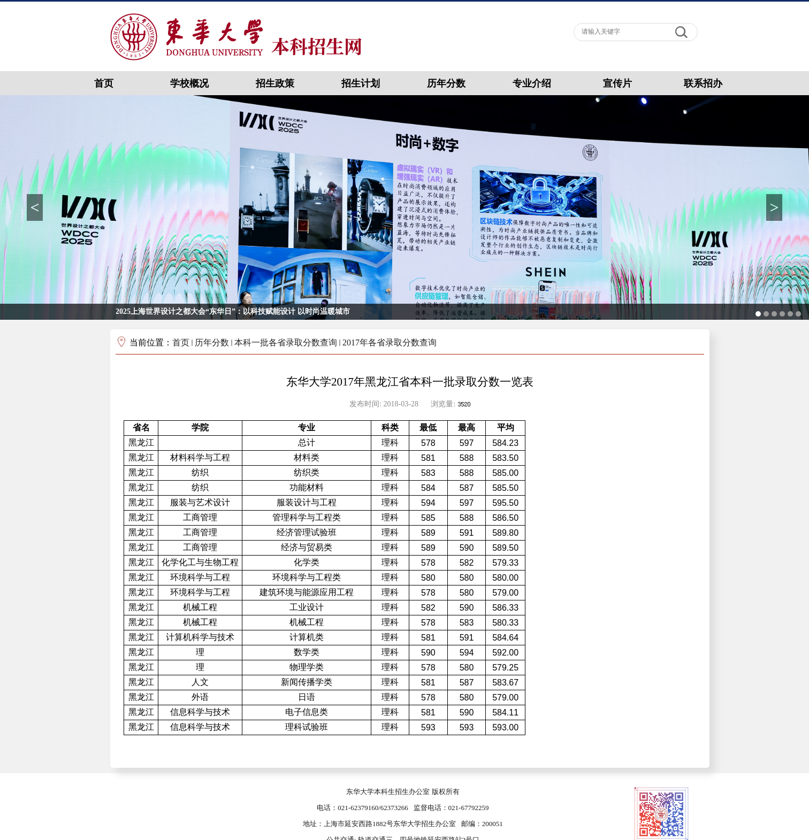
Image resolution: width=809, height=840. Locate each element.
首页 (180, 342)
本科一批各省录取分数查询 (285, 342)
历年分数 (212, 342)
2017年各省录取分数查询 (389, 342)
